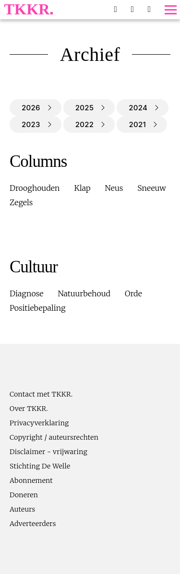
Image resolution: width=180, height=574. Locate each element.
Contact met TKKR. (41, 394)
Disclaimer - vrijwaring (48, 451)
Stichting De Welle (40, 466)
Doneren (24, 495)
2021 (137, 124)
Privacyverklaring (39, 423)
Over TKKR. (29, 408)
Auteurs (23, 509)
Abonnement (31, 480)
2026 (31, 107)
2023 (31, 124)
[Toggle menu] (171, 9)
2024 (138, 107)
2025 (84, 107)
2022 (84, 124)
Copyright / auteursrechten (54, 437)
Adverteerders (33, 523)
